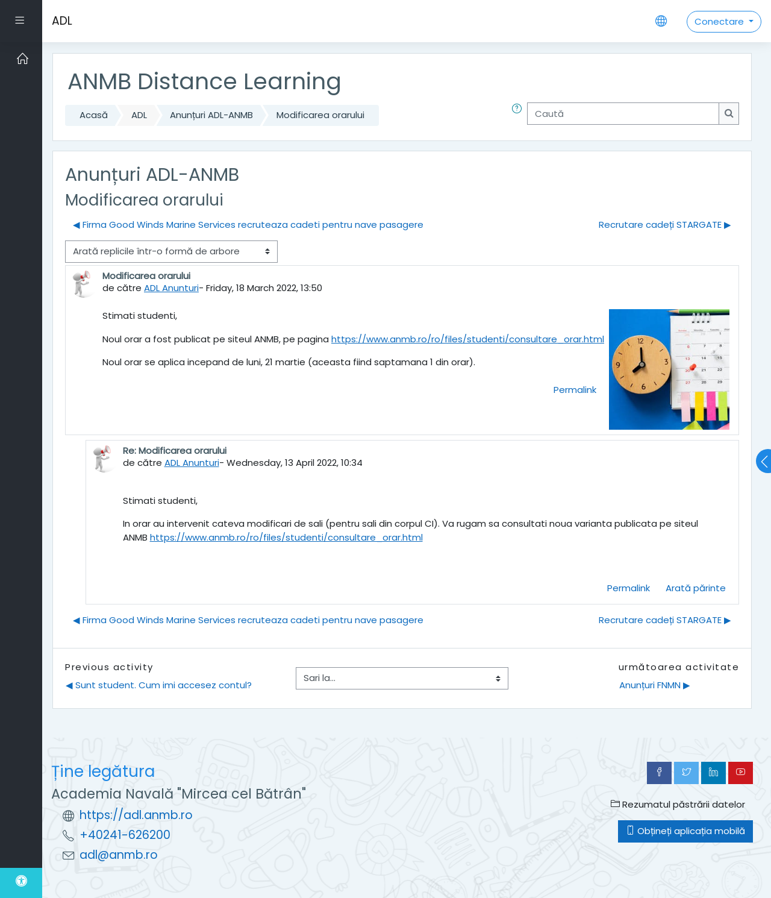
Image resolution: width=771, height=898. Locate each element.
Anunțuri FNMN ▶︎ (654, 685)
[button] (519, 115)
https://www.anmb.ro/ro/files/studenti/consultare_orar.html (467, 339)
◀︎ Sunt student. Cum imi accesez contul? (159, 685)
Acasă (94, 114)
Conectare (720, 21)
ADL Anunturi (171, 287)
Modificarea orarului (320, 114)
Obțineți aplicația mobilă (685, 830)
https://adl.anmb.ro (136, 815)
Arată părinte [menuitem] (696, 588)
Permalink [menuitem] (575, 389)
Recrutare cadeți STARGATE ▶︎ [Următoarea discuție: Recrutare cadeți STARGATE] (665, 224)
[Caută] (623, 113)
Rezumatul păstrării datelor (678, 804)
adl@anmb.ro (119, 855)
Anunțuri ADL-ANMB (211, 114)
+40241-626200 (125, 835)
